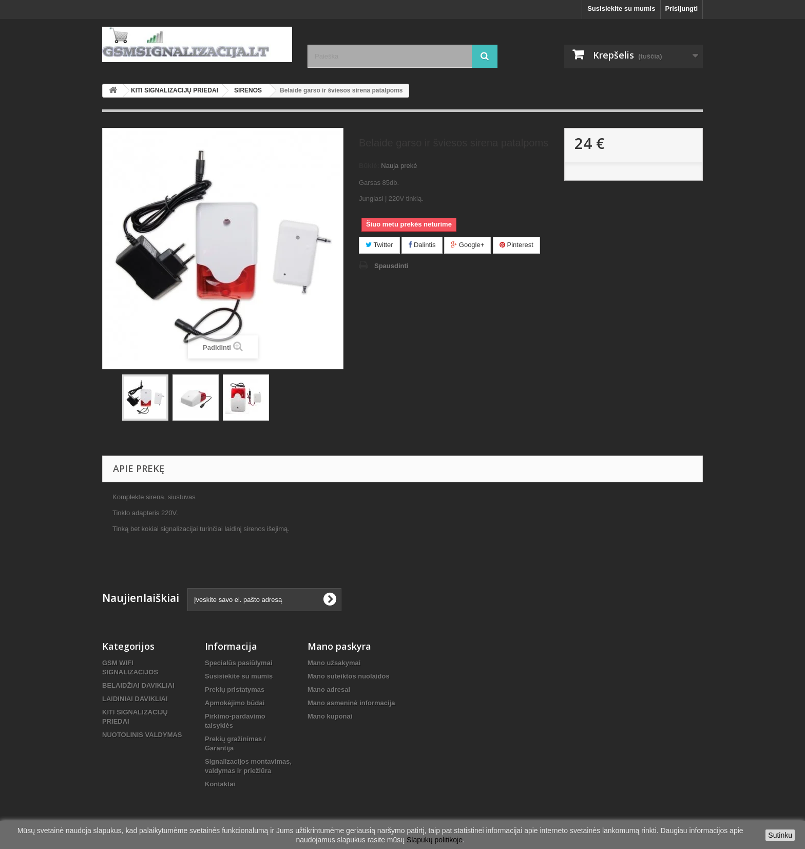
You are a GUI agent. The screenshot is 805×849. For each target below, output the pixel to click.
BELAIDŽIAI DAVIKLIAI (138, 685)
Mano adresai (329, 689)
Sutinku (780, 835)
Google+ (467, 245)
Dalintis (421, 245)
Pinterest (516, 245)
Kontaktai (220, 784)
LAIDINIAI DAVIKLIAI (135, 699)
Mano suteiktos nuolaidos (349, 676)
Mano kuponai (330, 716)
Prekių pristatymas (234, 689)
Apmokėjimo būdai (234, 703)
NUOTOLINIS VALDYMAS (142, 735)
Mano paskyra (339, 646)
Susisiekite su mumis (621, 8)
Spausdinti (391, 266)
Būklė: (369, 165)
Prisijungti (681, 8)
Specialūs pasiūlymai (239, 663)
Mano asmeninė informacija (351, 703)
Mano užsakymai (334, 663)
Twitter (379, 245)
